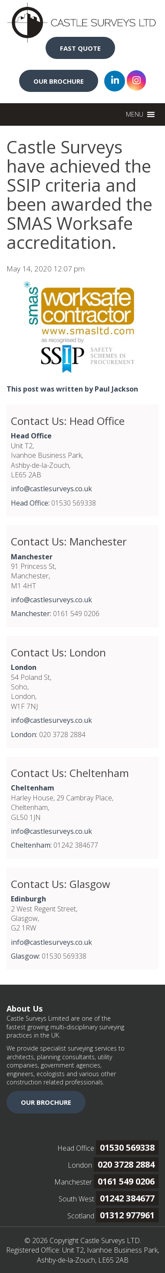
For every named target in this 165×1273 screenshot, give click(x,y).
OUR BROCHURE (58, 81)
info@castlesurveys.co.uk (51, 488)
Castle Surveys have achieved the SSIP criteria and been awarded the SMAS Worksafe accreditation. (79, 194)
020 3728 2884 (126, 1164)
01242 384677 (127, 1198)
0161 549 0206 (126, 1181)
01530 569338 (127, 1147)
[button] (134, 114)
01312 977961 (127, 1215)
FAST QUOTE (80, 48)
